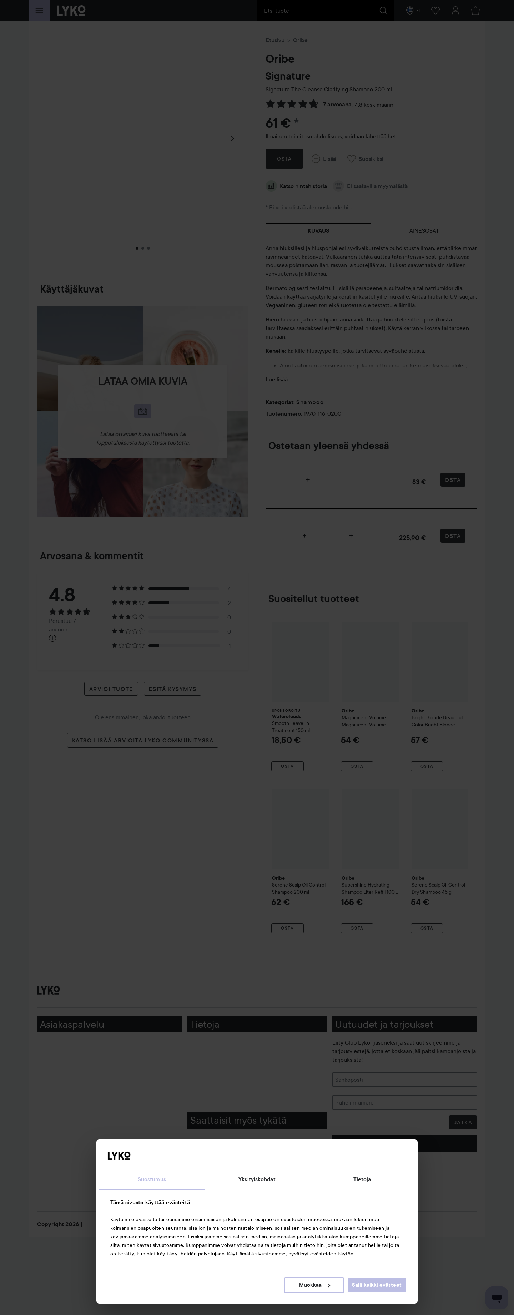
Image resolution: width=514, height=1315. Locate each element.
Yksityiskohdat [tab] (256, 1179)
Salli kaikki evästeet (377, 1285)
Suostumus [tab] (152, 1179)
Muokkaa (314, 1285)
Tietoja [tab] (362, 1179)
